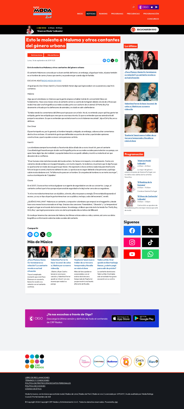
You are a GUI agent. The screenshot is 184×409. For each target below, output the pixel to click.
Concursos (153, 19)
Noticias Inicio (36, 55)
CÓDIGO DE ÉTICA (33, 389)
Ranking (103, 13)
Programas (117, 13)
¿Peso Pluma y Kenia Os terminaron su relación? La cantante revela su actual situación (37, 259)
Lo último (131, 46)
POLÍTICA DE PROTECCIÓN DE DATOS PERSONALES (48, 383)
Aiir (116, 402)
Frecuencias (133, 13)
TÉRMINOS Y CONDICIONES (37, 380)
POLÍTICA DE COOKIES (35, 386)
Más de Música (53, 55)
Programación (151, 13)
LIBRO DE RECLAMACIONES (37, 377)
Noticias (91, 13)
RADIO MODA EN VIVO (51, 80)
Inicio (80, 13)
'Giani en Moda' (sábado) (49, 31)
